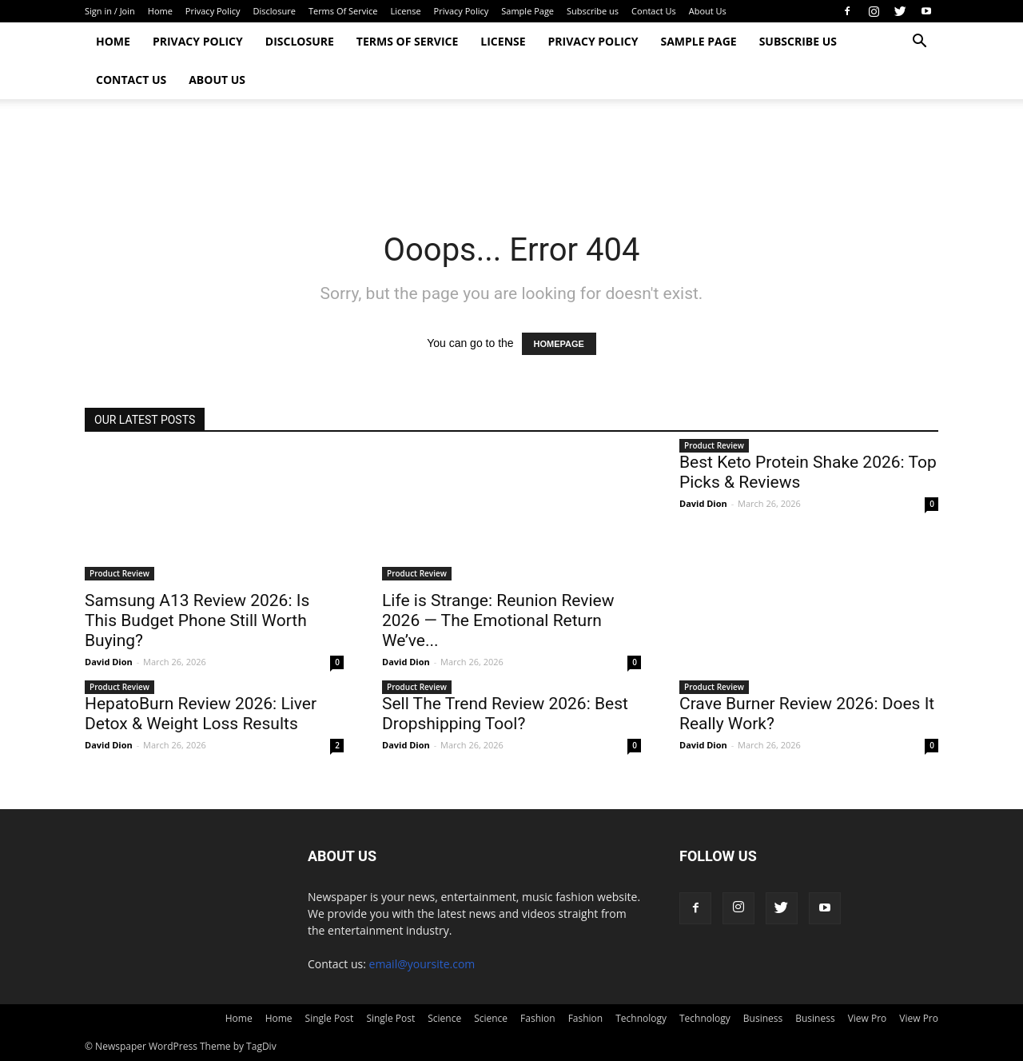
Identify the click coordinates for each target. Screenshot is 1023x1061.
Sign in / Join (110, 11)
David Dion (109, 662)
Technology (641, 1018)
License (405, 11)
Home (160, 11)
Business (762, 1018)
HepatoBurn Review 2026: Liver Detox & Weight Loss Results (200, 713)
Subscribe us (593, 11)
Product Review (119, 573)
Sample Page (527, 11)
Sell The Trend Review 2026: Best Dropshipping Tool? (505, 713)
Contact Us (653, 11)
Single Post (329, 1018)
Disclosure (274, 11)
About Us (707, 11)
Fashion (537, 1018)
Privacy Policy (213, 11)
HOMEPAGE (559, 344)
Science (444, 1018)
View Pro (867, 1018)
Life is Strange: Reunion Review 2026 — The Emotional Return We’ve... (498, 620)
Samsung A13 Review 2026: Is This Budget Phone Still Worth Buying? (197, 620)
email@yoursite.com (422, 963)
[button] (919, 42)
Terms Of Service (343, 11)
